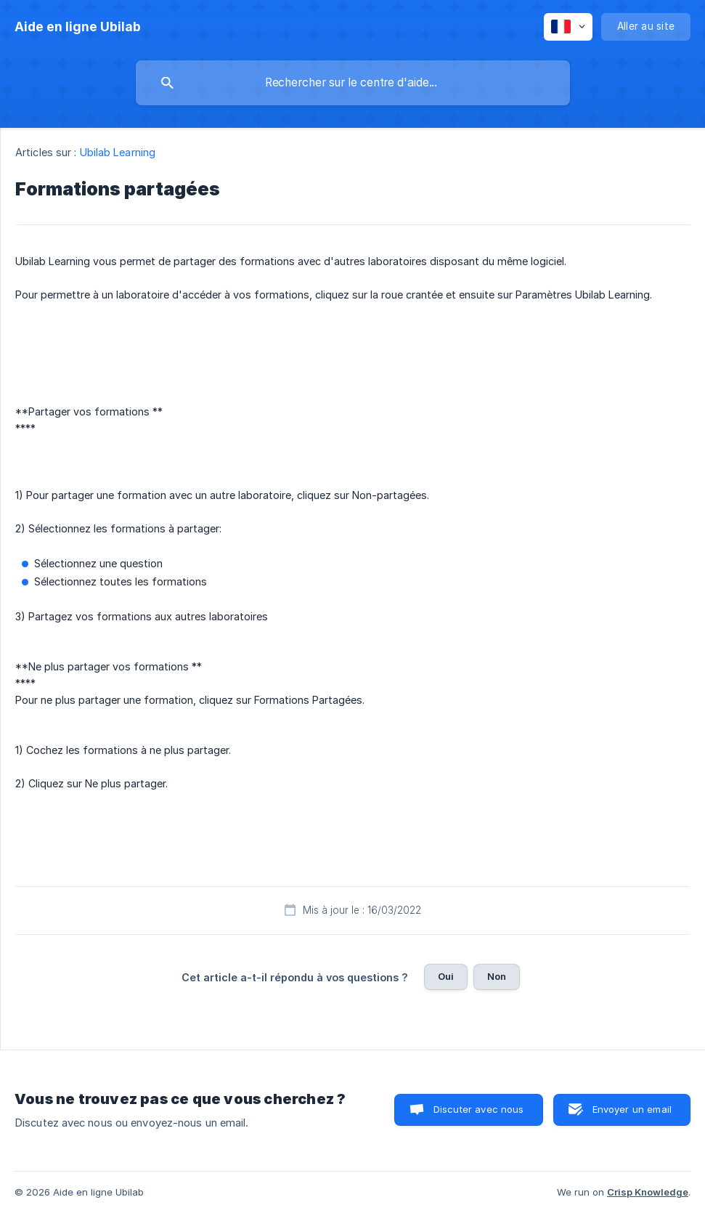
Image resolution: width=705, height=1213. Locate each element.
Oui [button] (446, 976)
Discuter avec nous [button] (478, 1109)
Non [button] (496, 976)
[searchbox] (353, 82)
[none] (78, 27)
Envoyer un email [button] (632, 1109)
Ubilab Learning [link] (118, 152)
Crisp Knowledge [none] (647, 1192)
